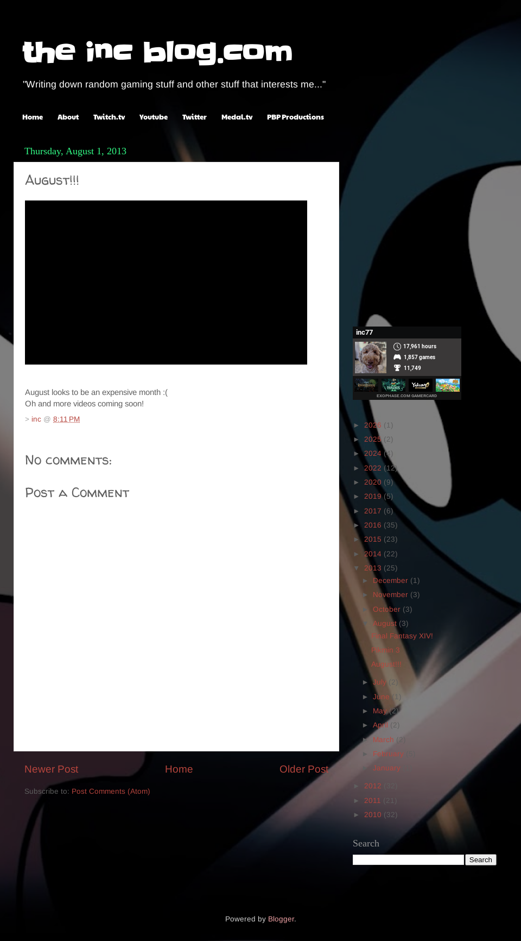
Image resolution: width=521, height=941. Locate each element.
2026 (374, 425)
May (381, 711)
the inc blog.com (157, 53)
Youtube (153, 117)
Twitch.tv (109, 117)
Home (32, 117)
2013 (374, 568)
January (388, 768)
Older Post (303, 769)
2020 (374, 482)
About (68, 117)
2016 (374, 525)
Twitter (194, 117)
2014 (374, 554)
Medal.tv (236, 117)
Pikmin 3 (385, 650)
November (391, 595)
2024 (374, 453)
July (381, 682)
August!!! (386, 664)
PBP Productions (295, 117)
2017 (374, 511)
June (382, 697)
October (388, 609)
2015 (374, 539)
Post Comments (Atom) (111, 791)
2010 (374, 815)
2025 (374, 439)
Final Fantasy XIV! (402, 636)
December (391, 580)
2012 (374, 786)
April (381, 725)
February (389, 754)
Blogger (281, 919)
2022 (374, 468)
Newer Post (51, 769)
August (386, 623)
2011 (373, 800)
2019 (374, 496)
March (384, 740)
